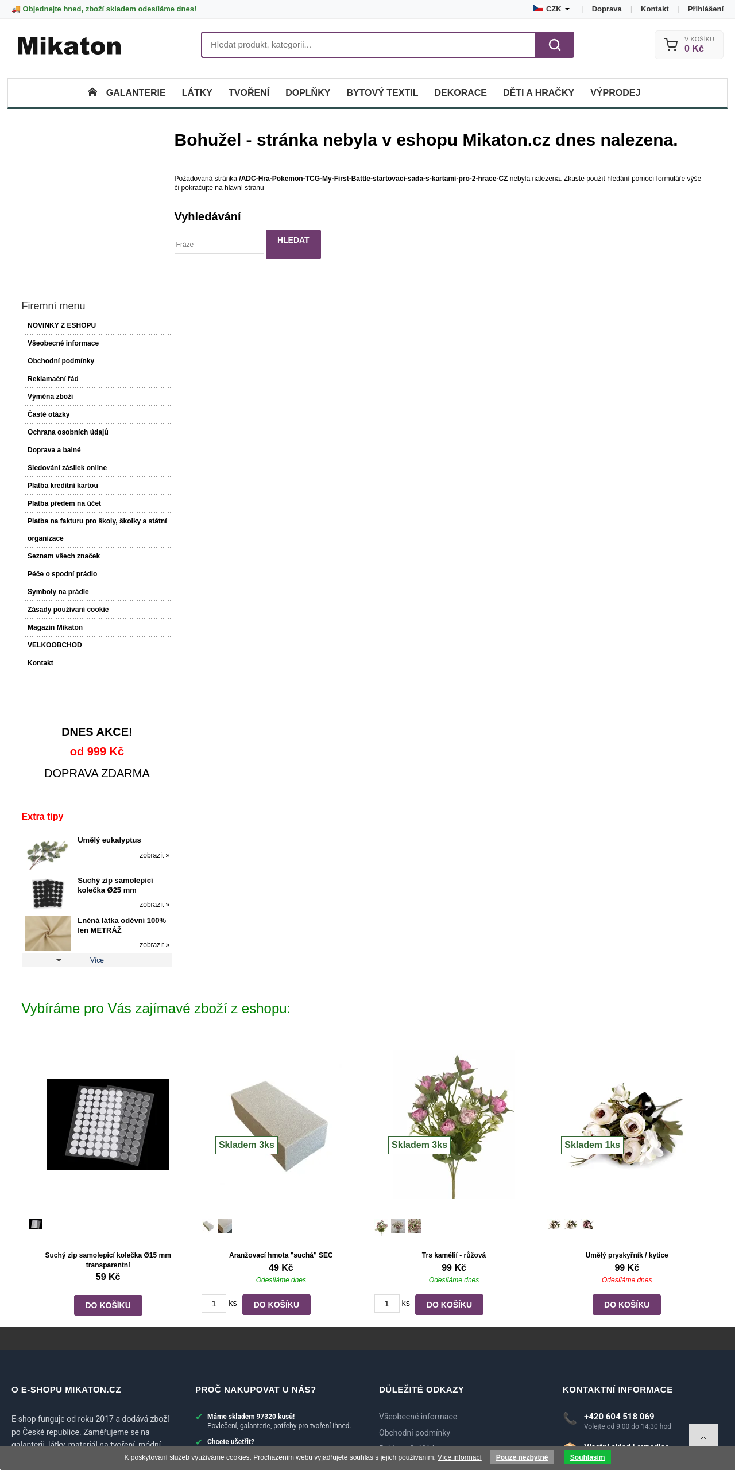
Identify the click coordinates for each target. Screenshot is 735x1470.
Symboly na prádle (57, 452)
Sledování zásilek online (66, 328)
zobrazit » (141, 715)
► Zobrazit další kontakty (609, 1367)
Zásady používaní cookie (67, 470)
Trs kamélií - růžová (454, 1115)
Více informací (460, 1457)
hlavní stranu (248, 188)
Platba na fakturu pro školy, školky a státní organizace (86, 390)
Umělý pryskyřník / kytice (626, 1115)
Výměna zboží (49, 257)
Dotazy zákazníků (410, 1356)
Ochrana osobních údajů (67, 293)
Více (90, 821)
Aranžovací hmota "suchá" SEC (281, 1115)
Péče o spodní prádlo (61, 434)
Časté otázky (48, 275)
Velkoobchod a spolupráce (426, 1403)
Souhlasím (587, 1457)
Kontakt (654, 9)
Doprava (607, 9)
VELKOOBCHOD (54, 506)
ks (232, 1163)
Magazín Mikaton (54, 488)
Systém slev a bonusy (417, 1387)
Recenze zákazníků (413, 1372)
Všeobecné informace (62, 204)
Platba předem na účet (63, 364)
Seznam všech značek (63, 417)
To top (703, 1438)
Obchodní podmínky (60, 222)
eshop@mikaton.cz (618, 1336)
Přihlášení (706, 9)
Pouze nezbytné (522, 1457)
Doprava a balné (53, 311)
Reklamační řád (52, 239)
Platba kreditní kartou (62, 346)
